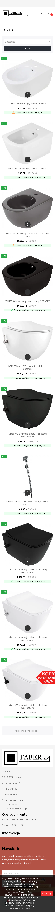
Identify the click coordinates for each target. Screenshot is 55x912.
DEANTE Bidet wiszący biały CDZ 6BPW (27, 168)
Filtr (27, 48)
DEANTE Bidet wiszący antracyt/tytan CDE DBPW (27, 235)
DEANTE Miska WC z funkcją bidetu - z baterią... (27, 368)
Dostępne (28, 41)
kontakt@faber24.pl (17, 808)
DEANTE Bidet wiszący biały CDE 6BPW (28, 103)
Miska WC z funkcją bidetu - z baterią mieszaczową (28, 435)
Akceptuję (46, 893)
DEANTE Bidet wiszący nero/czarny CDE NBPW (27, 301)
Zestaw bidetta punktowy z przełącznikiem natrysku (27, 503)
